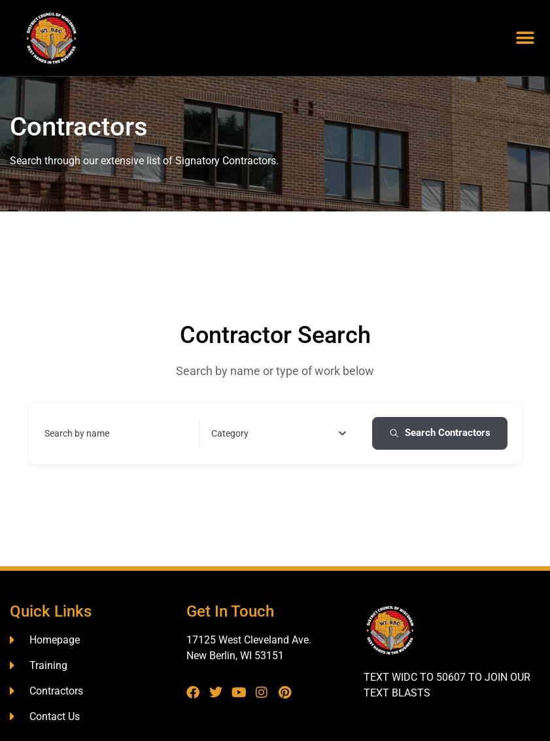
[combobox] (279, 433)
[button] (525, 38)
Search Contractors (439, 433)
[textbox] (230, 433)
